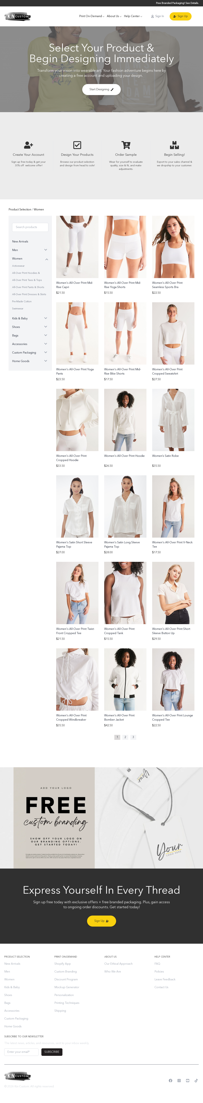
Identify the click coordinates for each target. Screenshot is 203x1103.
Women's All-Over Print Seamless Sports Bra (167, 285)
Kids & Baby (12, 987)
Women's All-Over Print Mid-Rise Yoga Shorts (122, 285)
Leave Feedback (165, 979)
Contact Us (161, 987)
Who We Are (112, 971)
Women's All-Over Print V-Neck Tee (172, 544)
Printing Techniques (66, 1003)
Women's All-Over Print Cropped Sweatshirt (167, 371)
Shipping (60, 1011)
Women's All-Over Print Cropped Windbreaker (71, 717)
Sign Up (180, 16)
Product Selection (20, 209)
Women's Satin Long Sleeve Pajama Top (122, 544)
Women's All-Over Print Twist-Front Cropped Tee (75, 631)
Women (39, 209)
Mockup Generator (66, 987)
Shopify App (62, 964)
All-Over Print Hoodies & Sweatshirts (26, 274)
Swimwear (17, 308)
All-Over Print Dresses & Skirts (29, 294)
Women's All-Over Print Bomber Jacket (119, 717)
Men (7, 971)
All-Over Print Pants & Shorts (28, 287)
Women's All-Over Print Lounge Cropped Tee (172, 717)
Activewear (18, 266)
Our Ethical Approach (118, 964)
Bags (7, 1003)
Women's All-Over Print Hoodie (124, 456)
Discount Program (66, 979)
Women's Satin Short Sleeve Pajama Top (74, 544)
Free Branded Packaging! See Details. (177, 3)
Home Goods (13, 1026)
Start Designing (101, 89)
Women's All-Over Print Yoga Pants (75, 371)
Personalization (64, 995)
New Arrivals (12, 964)
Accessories (11, 1011)
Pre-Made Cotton (22, 301)
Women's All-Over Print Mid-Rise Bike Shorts (122, 371)
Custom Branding (65, 971)
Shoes (8, 995)
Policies (159, 971)
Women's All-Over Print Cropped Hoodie (71, 458)
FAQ (157, 964)
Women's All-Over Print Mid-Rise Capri (74, 285)
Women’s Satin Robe (165, 456)
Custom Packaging (16, 1018)
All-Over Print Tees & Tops (27, 280)
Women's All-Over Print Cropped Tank (119, 631)
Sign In (157, 16)
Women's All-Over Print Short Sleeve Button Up (171, 631)
